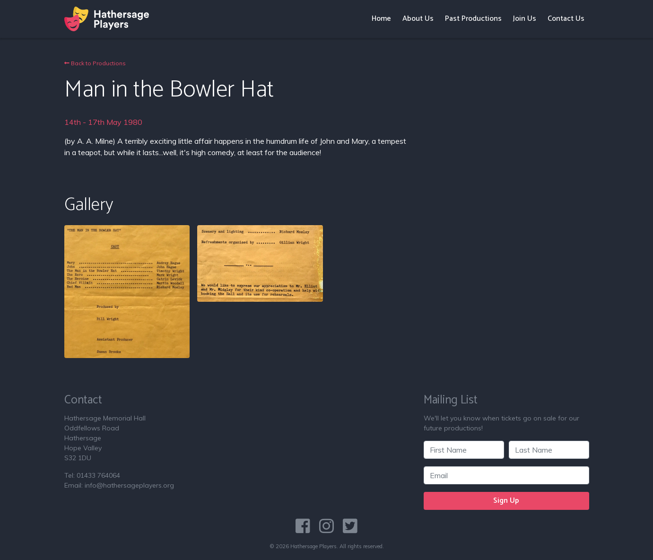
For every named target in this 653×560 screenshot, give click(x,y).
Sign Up (506, 500)
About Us (418, 18)
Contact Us (566, 18)
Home (381, 18)
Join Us (524, 18)
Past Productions (473, 18)
